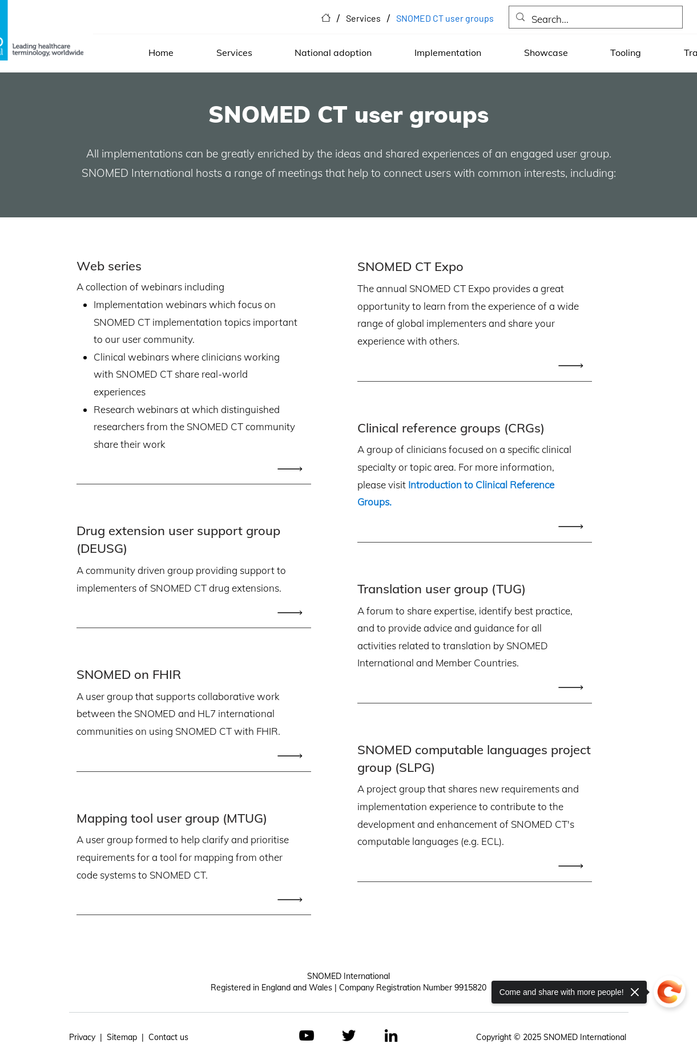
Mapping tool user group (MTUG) (171, 818)
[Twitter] (349, 1035)
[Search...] (594, 19)
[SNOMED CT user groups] (444, 17)
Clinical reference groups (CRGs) (451, 428)
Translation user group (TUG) (441, 589)
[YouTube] (306, 1035)
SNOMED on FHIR (128, 674)
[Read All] (293, 469)
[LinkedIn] (391, 1035)
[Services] (363, 17)
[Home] (326, 17)
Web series (109, 266)
